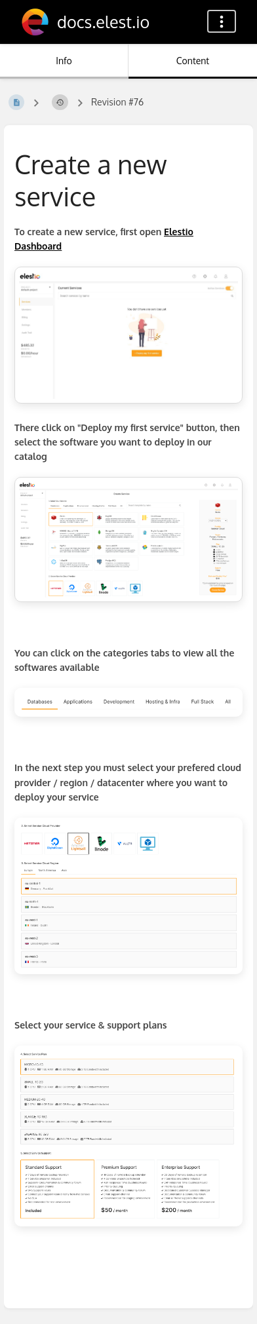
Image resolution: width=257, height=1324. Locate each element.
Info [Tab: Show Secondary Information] (64, 60)
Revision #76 (117, 101)
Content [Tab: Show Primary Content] (192, 60)
